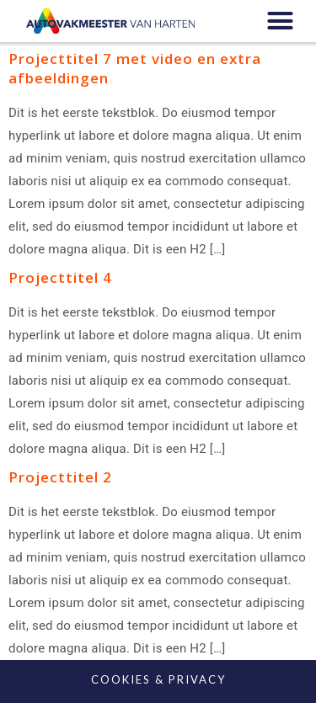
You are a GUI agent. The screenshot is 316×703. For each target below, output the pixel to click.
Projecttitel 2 (60, 477)
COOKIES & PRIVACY (158, 679)
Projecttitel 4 (60, 277)
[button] (280, 21)
